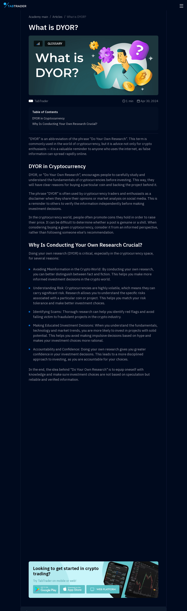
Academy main (38, 17)
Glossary (55, 43)
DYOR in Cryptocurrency (48, 118)
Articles (57, 17)
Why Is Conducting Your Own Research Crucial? (64, 124)
